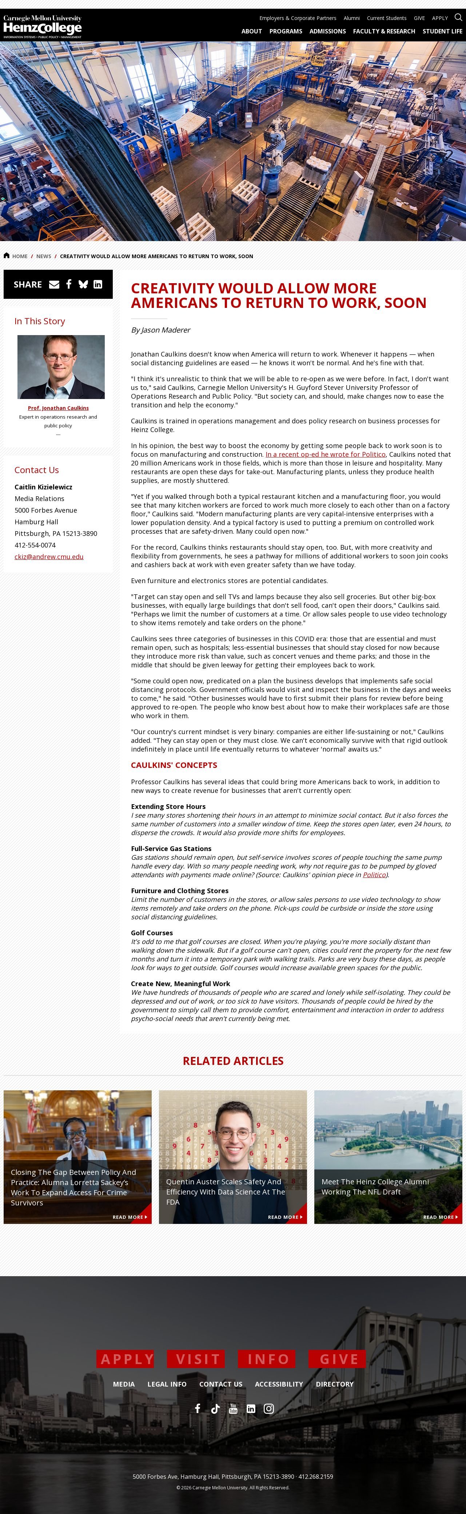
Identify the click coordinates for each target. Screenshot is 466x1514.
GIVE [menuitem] (419, 18)
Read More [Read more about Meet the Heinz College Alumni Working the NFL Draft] (440, 1217)
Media (124, 1384)
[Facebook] (197, 1409)
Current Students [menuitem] (387, 18)
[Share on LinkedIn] (98, 284)
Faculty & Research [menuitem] (384, 31)
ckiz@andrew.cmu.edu (49, 556)
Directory (335, 1384)
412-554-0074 (35, 545)
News (43, 256)
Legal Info (167, 1384)
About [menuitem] (252, 31)
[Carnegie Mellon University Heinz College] (43, 27)
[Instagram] (269, 1409)
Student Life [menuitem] (442, 31)
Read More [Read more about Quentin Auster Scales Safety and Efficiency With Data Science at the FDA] (285, 1217)
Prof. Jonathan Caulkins (58, 408)
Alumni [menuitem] (352, 18)
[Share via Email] (54, 284)
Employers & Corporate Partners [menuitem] (297, 18)
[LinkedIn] (251, 1409)
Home (16, 256)
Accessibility (279, 1384)
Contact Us (220, 1384)
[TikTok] (215, 1409)
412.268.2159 (315, 1477)
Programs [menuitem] (286, 31)
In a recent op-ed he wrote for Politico (326, 454)
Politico (374, 874)
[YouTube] (233, 1409)
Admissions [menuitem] (328, 31)
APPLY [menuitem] (440, 18)
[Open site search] (458, 16)
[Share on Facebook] (69, 284)
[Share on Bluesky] (83, 284)
